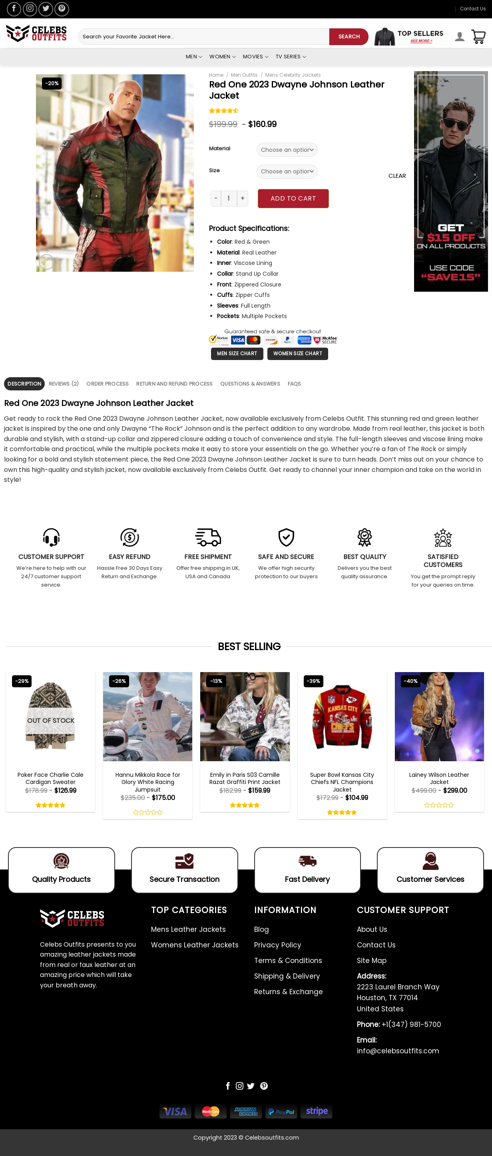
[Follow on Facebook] (14, 9)
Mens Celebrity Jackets (293, 75)
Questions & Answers (250, 383)
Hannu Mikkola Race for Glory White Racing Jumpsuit (148, 782)
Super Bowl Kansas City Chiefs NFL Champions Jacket (342, 782)
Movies (256, 57)
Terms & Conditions (288, 960)
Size (214, 170)
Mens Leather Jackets (188, 929)
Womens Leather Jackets (195, 945)
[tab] (24, 383)
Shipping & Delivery (287, 976)
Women (222, 57)
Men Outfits (244, 75)
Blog (261, 929)
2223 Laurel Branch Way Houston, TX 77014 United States (398, 992)
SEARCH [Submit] (349, 36)
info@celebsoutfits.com (398, 1045)
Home (216, 75)
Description (24, 383)
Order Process (107, 383)
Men (194, 57)
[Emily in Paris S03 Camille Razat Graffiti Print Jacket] (244, 716)
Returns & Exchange (288, 992)
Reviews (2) (64, 383)
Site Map (371, 960)
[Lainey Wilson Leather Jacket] (439, 716)
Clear (397, 175)
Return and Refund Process (174, 383)
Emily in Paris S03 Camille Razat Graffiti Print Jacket (245, 778)
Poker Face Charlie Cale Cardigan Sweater (51, 778)
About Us (372, 929)
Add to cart (293, 198)
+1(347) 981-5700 (399, 1024)
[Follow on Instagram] (30, 9)
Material (219, 148)
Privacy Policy (277, 945)
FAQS (294, 383)
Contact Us (473, 9)
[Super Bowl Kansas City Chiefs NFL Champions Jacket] (342, 716)
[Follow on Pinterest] (61, 9)
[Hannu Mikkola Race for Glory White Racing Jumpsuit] (147, 716)
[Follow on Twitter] (45, 9)
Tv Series (291, 57)
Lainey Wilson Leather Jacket (439, 778)
